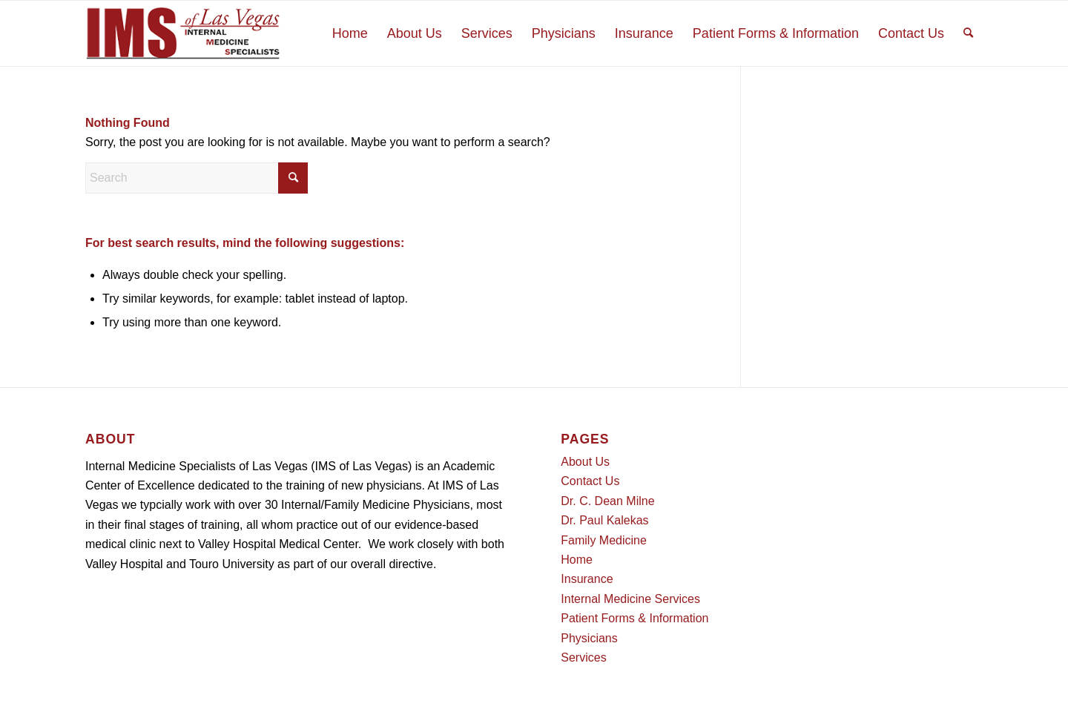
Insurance (587, 579)
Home (577, 559)
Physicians (589, 638)
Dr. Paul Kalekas (604, 520)
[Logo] (183, 33)
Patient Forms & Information (634, 618)
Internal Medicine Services (630, 599)
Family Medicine (604, 540)
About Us (585, 461)
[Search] (968, 33)
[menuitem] (350, 33)
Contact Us (590, 481)
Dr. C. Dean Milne (607, 501)
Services (583, 657)
